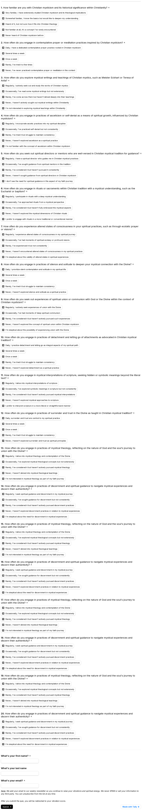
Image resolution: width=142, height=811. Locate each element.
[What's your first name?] (20, 761)
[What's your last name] (20, 773)
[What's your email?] (20, 786)
